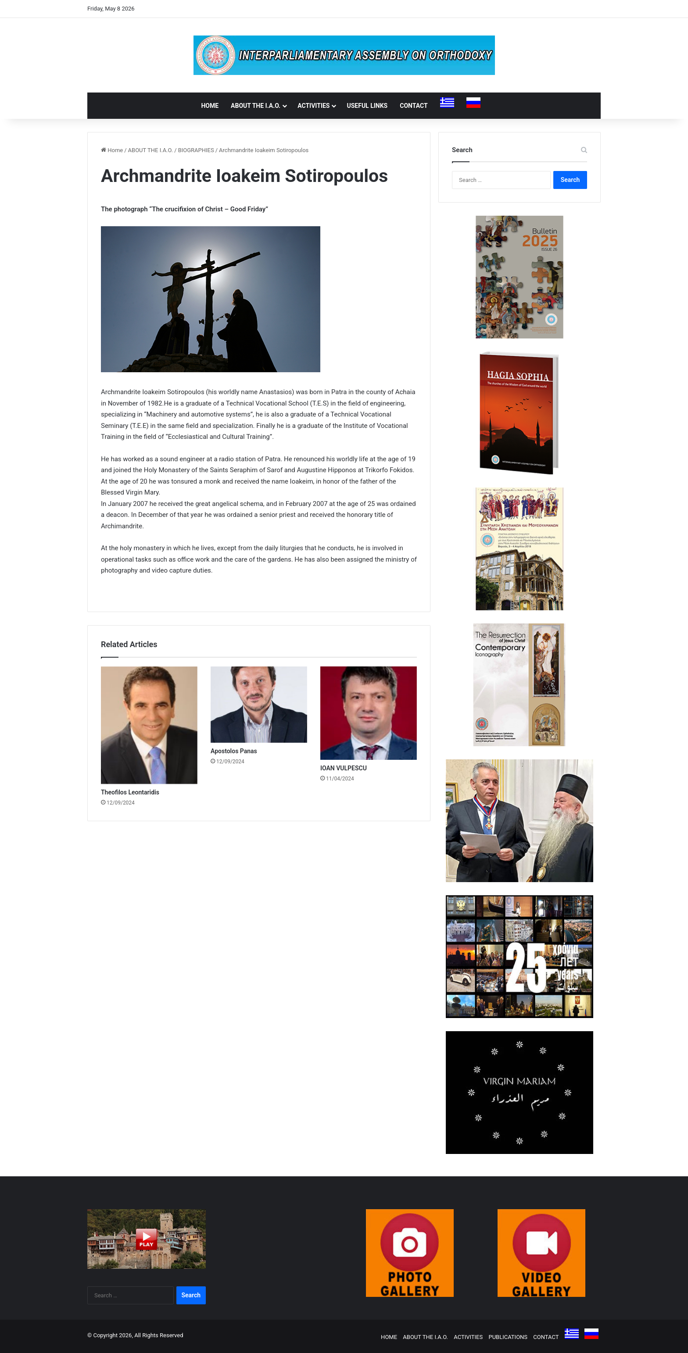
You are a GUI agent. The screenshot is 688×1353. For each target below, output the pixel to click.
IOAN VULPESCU (343, 768)
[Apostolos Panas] (259, 704)
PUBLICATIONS (507, 1337)
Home (112, 150)
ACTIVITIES (313, 105)
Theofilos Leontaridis (130, 792)
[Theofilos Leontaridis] (149, 725)
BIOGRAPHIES (196, 150)
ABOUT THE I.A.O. (255, 105)
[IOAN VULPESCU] (368, 713)
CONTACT (413, 105)
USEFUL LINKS (367, 105)
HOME (210, 105)
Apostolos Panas (234, 751)
